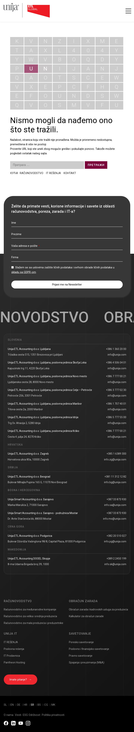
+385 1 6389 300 (116, 453)
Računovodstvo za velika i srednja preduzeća (30, 616)
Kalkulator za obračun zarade (86, 616)
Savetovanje (80, 633)
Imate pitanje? (20, 679)
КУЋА (14, 173)
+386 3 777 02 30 (116, 389)
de (19, 704)
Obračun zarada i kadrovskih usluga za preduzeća (98, 609)
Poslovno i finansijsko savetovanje (89, 648)
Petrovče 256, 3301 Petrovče (25, 395)
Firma (14, 257)
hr (26, 704)
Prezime (16, 234)
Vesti (18, 715)
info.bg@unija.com (115, 482)
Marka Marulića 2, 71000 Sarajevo (28, 504)
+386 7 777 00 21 (116, 376)
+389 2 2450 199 (116, 558)
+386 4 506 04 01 (116, 362)
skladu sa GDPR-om (23, 272)
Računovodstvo (18, 601)
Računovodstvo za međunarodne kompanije (30, 609)
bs (39, 704)
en (12, 704)
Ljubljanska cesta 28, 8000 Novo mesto (31, 382)
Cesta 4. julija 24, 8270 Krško (24, 436)
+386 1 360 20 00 (116, 348)
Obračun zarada (83, 601)
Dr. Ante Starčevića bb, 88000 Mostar (30, 518)
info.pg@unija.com (115, 541)
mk (53, 704)
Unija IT (10, 633)
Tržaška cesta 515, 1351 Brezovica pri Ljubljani (35, 354)
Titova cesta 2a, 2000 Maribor (25, 409)
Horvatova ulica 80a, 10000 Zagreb (28, 459)
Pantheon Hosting (14, 662)
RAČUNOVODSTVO (32, 173)
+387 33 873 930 (116, 499)
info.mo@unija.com (114, 518)
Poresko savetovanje (81, 642)
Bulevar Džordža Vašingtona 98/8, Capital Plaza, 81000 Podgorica (46, 541)
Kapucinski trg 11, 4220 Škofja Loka (28, 368)
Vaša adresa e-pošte (25, 246)
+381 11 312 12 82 (115, 476)
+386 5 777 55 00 (116, 417)
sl (6, 704)
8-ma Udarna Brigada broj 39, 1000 (28, 564)
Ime (13, 222)
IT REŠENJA (53, 173)
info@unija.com (117, 354)
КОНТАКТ (69, 173)
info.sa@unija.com (115, 504)
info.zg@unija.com (115, 459)
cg (46, 704)
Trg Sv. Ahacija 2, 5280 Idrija (24, 423)
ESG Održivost (31, 715)
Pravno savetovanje (80, 655)
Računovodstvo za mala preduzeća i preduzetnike (33, 623)
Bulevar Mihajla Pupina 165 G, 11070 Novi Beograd (37, 482)
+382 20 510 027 (116, 535)
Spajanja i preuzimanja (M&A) (86, 662)
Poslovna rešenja (14, 648)
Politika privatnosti (53, 715)
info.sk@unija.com (115, 564)
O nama (8, 715)
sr (33, 704)
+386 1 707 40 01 (116, 403)
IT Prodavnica (12, 655)
